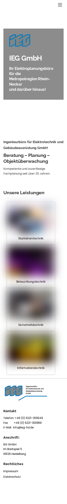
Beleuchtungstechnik (31, 281)
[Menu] (60, 4)
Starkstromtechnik (30, 238)
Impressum (10, 471)
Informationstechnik (31, 368)
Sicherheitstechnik (30, 325)
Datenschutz (12, 477)
